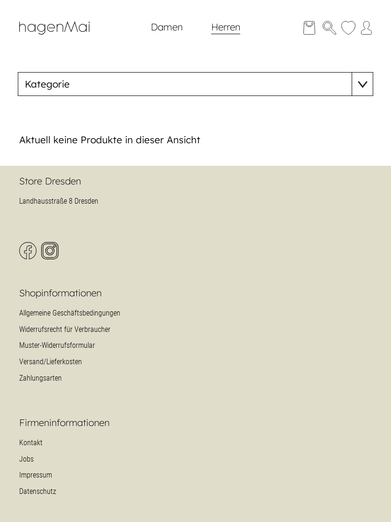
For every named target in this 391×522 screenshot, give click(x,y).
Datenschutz (37, 491)
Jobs (26, 459)
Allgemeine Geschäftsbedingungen (69, 313)
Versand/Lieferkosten (50, 361)
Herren (225, 27)
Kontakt (31, 442)
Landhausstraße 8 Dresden (58, 201)
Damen (167, 27)
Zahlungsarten (40, 378)
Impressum (35, 475)
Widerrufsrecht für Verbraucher (65, 329)
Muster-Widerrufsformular (57, 345)
